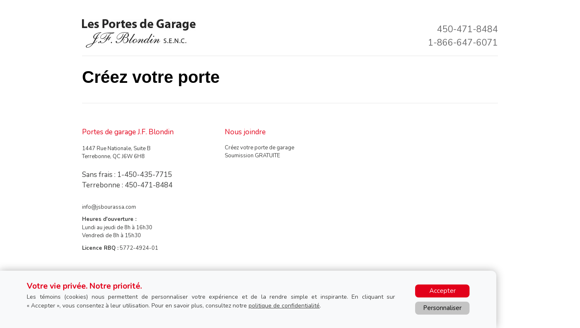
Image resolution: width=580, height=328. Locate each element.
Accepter (442, 291)
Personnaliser (442, 308)
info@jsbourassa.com (109, 207)
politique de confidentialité (284, 306)
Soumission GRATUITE (252, 155)
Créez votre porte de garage (259, 147)
